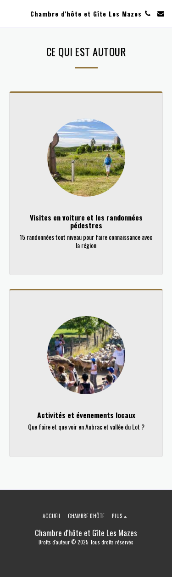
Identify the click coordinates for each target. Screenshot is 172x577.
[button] (10, 13)
